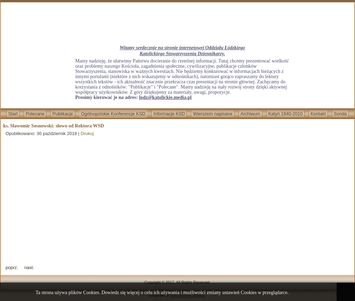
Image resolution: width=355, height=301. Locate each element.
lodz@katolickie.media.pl (165, 97)
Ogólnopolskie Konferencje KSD (113, 113)
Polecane (35, 113)
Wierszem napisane (212, 113)
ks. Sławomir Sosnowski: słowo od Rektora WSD (53, 125)
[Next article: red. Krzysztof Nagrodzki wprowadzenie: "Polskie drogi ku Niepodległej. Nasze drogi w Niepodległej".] (29, 267)
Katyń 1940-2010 (285, 113)
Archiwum (250, 113)
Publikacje (62, 113)
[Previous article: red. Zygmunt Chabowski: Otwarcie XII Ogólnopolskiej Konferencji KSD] (11, 267)
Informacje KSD (169, 113)
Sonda (340, 113)
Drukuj (87, 133)
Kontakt (318, 113)
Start (13, 113)
